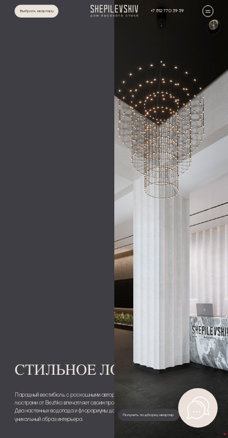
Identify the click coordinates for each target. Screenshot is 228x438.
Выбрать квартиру (37, 11)
